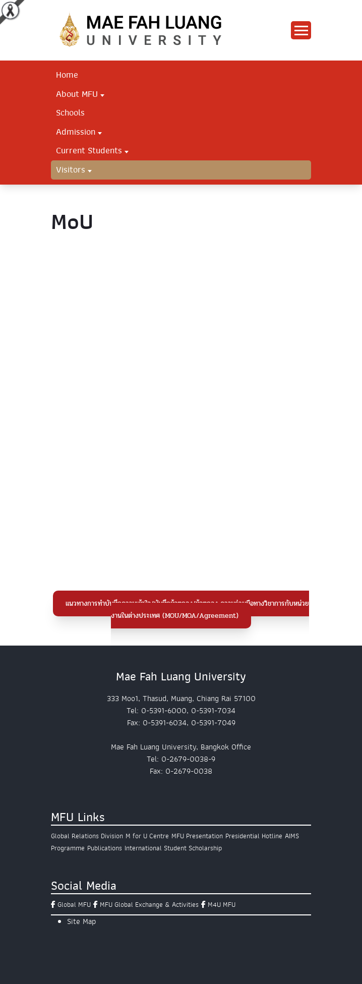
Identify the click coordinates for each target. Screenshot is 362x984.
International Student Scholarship (173, 848)
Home (67, 75)
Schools (70, 112)
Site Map (81, 921)
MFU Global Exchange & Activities (149, 904)
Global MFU (74, 904)
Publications (104, 848)
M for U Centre (147, 836)
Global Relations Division (87, 836)
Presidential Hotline (253, 836)
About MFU (77, 94)
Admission (75, 132)
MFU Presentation (197, 836)
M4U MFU (221, 904)
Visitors (70, 169)
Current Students (89, 150)
